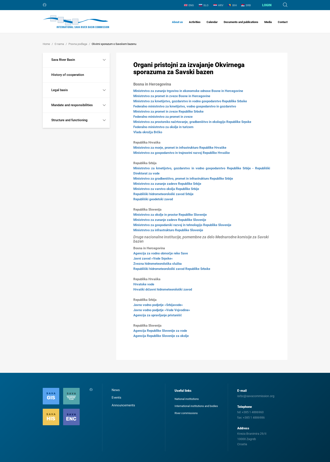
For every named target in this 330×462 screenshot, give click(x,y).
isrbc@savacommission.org (255, 396)
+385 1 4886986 (254, 417)
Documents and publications (241, 22)
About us (177, 22)
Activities (195, 22)
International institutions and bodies (196, 406)
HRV (218, 5)
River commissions (186, 413)
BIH (232, 5)
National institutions (187, 399)
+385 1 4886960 (253, 412)
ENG (189, 5)
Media (268, 22)
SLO (203, 5)
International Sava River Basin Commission (76, 21)
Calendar (212, 22)
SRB (246, 5)
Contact (282, 22)
